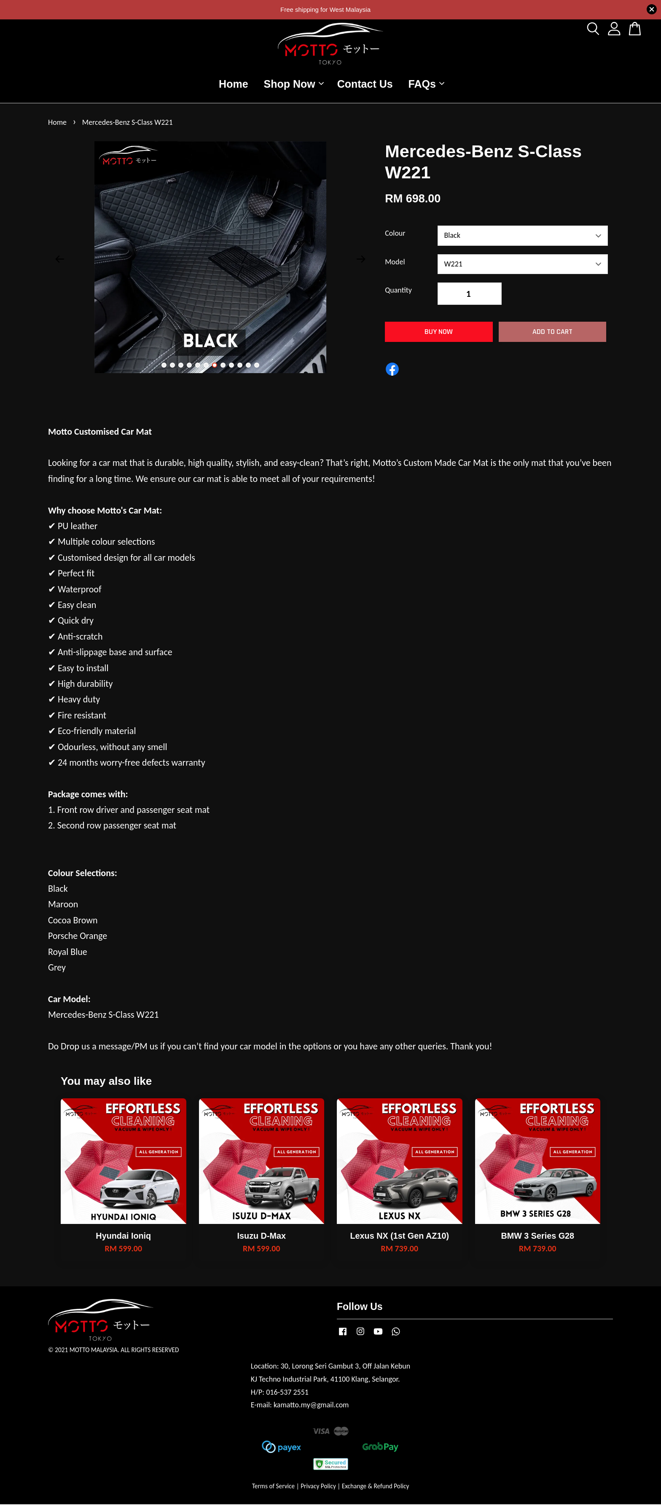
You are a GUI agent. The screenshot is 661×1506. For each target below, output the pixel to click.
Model (395, 263)
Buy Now (439, 333)
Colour (395, 234)
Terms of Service (273, 1488)
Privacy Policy (318, 1488)
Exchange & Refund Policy (375, 1488)
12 (256, 366)
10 (239, 366)
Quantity (398, 291)
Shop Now (294, 84)
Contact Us (365, 84)
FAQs (426, 84)
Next (360, 260)
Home (233, 84)
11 (248, 366)
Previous (59, 260)
